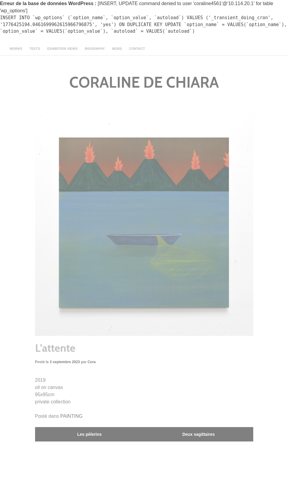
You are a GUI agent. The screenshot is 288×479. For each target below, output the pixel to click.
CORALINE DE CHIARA (144, 82)
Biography (95, 48)
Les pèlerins (89, 434)
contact (137, 48)
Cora (92, 362)
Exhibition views (62, 48)
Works (16, 48)
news (117, 48)
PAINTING (71, 416)
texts (34, 48)
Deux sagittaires (198, 434)
